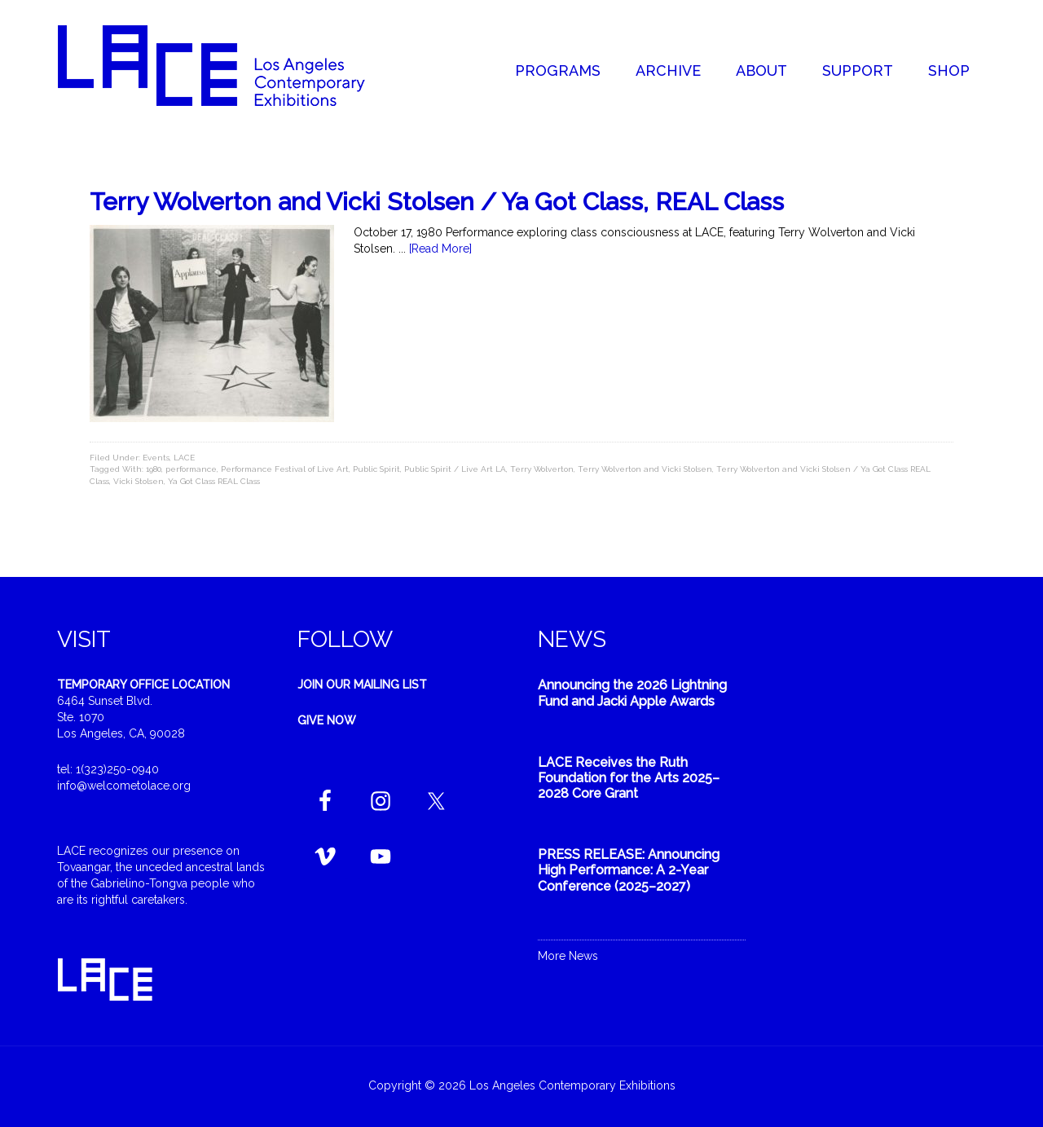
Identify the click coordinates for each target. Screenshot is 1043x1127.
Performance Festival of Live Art (285, 468)
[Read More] (440, 248)
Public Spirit (376, 468)
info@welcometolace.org (124, 785)
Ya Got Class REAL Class (214, 481)
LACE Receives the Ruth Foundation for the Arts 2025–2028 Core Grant (629, 778)
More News (568, 955)
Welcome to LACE (228, 65)
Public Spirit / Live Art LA (455, 468)
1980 (153, 468)
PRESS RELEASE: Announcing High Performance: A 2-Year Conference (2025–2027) (629, 870)
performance (191, 468)
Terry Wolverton (542, 468)
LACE (184, 457)
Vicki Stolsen (138, 481)
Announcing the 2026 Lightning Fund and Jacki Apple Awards (632, 692)
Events (156, 457)
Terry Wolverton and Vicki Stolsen (645, 468)
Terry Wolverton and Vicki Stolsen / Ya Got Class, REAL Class (437, 201)
